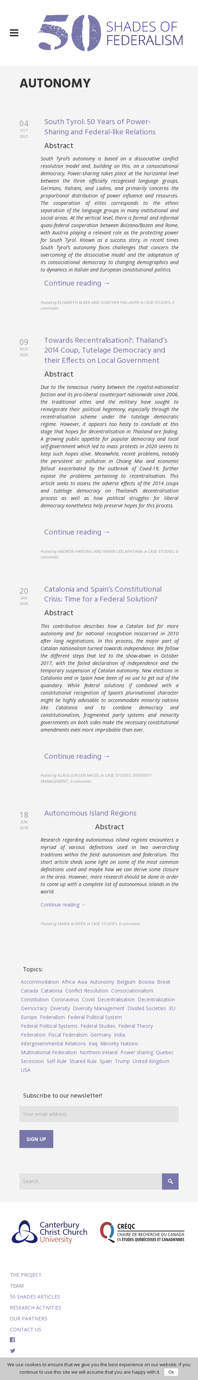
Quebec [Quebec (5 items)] (165, 1052)
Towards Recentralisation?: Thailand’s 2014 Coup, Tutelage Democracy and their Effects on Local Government (106, 351)
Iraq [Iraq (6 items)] (93, 1043)
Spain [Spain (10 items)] (106, 1061)
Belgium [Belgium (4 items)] (126, 981)
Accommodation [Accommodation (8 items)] (40, 981)
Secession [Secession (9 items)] (32, 1061)
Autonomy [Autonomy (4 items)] (102, 981)
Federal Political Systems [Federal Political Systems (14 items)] (49, 1025)
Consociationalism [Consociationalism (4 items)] (132, 990)
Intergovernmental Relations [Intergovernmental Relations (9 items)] (53, 1043)
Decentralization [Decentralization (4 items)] (156, 999)
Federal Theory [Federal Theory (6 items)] (135, 1025)
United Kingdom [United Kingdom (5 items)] (151, 1061)
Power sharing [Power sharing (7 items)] (136, 1052)
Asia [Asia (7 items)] (82, 981)
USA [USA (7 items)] (25, 1070)
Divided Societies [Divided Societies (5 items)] (146, 1008)
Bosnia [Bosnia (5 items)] (146, 981)
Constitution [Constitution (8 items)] (35, 999)
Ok (171, 1372)
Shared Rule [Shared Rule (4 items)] (83, 1061)
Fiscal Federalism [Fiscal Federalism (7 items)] (68, 1034)
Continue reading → (77, 283)
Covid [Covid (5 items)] (88, 999)
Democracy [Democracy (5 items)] (34, 1008)
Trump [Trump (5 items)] (122, 1061)
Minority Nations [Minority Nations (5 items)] (119, 1043)
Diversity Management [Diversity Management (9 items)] (99, 1008)
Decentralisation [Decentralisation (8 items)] (116, 999)
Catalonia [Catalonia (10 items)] (51, 990)
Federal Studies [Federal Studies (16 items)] (97, 1025)
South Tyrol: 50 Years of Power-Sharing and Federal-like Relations (100, 127)
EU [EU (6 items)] (172, 1008)
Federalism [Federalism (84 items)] (52, 1017)
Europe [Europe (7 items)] (29, 1017)
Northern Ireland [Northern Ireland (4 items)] (99, 1052)
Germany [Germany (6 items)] (100, 1034)
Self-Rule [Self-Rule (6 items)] (57, 1061)
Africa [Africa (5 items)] (68, 981)
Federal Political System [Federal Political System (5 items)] (95, 1017)
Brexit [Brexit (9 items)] (163, 981)
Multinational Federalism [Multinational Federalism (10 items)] (49, 1052)
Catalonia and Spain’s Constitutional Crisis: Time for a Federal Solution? (103, 595)
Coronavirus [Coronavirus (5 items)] (65, 999)
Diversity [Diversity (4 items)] (60, 1008)
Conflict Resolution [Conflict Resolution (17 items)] (86, 990)
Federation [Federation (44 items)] (33, 1034)
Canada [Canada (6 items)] (29, 990)
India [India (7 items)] (119, 1034)
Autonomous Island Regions (90, 813)
